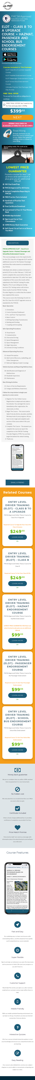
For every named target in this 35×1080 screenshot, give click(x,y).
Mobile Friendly (17, 1009)
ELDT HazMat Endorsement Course (18, 75)
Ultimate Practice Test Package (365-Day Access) (19, 88)
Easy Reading (17, 1060)
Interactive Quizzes (18, 1034)
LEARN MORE (17, 537)
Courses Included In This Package (17, 67)
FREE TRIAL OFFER (10, 93)
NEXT (17, 117)
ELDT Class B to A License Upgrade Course (18, 71)
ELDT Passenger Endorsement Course (19, 78)
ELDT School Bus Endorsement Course (17, 83)
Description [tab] (13, 243)
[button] (17, 153)
